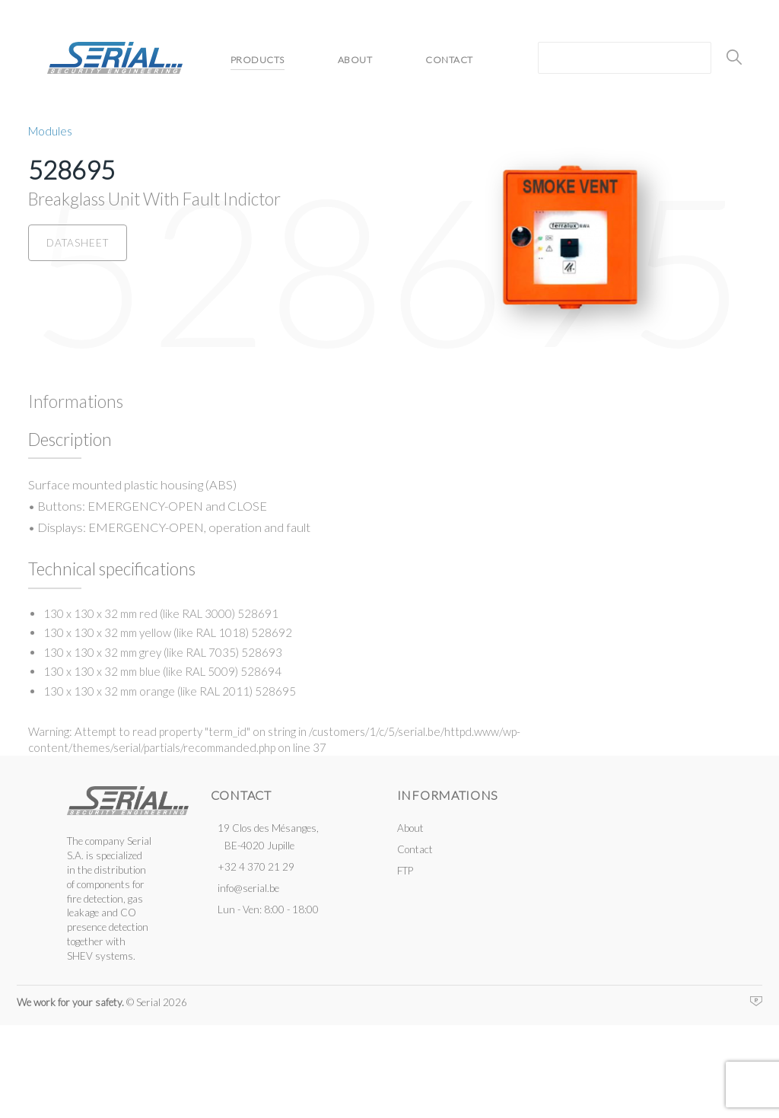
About (355, 59)
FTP (405, 871)
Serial (115, 58)
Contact (449, 59)
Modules (50, 131)
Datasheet (77, 243)
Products (258, 59)
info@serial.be (248, 888)
